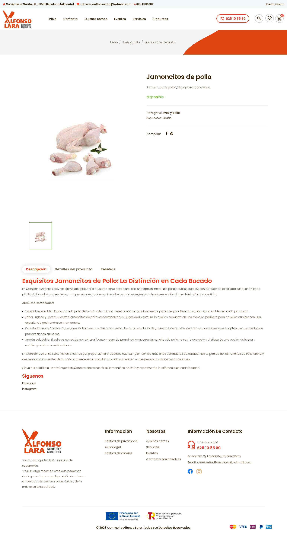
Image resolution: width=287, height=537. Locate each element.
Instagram (29, 389)
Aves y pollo (171, 113)
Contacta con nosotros (163, 459)
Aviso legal (113, 447)
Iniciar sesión (275, 4)
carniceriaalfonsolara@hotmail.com (104, 4)
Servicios (152, 447)
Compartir (153, 134)
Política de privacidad (121, 441)
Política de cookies (118, 453)
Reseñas (108, 269)
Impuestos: (154, 118)
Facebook (29, 383)
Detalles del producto (73, 269)
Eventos (152, 453)
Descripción (36, 269)
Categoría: (154, 113)
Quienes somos (157, 441)
